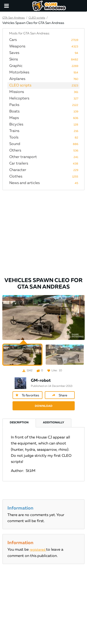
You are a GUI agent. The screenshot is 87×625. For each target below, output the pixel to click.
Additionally (53, 422)
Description (19, 422)
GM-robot (41, 380)
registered (38, 549)
